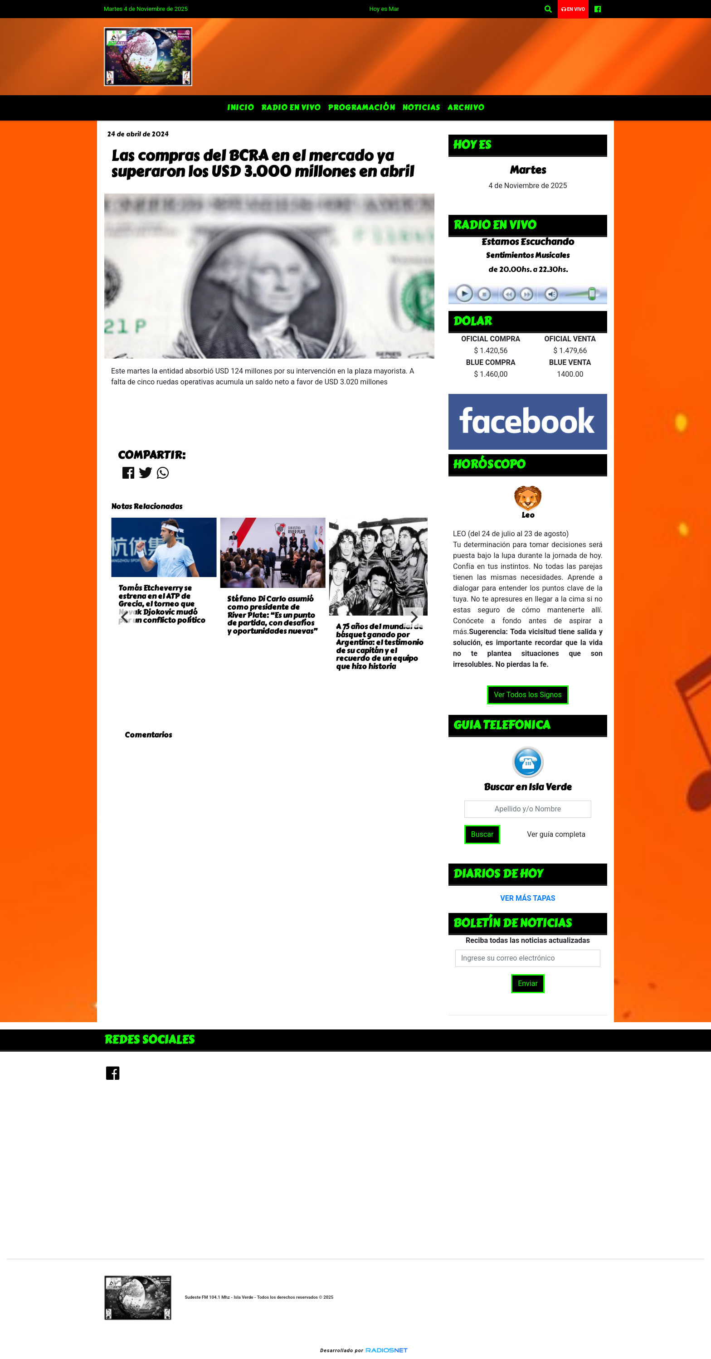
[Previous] (126, 617)
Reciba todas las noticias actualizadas (528, 940)
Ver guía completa (556, 834)
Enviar (528, 983)
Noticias (421, 107)
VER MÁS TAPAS (527, 898)
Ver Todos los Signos (528, 694)
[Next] (413, 617)
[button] (548, 9)
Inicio (240, 107)
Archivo (466, 107)
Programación (361, 107)
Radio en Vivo (291, 107)
